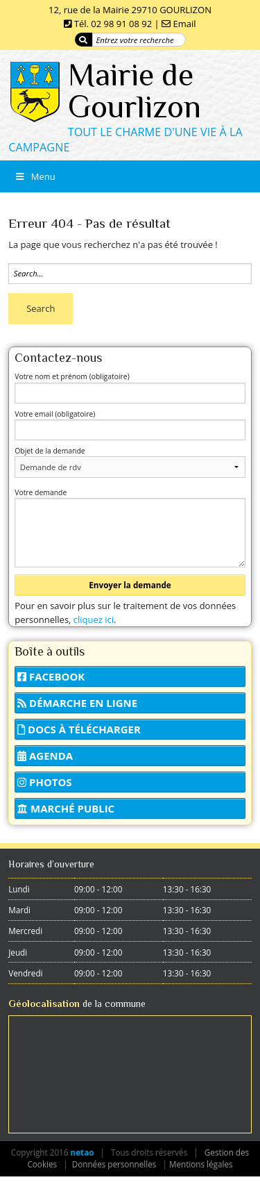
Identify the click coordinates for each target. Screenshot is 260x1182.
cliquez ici (93, 619)
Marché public (65, 808)
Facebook (51, 676)
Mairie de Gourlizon (134, 90)
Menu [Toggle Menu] (34, 176)
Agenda (45, 756)
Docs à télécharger (79, 729)
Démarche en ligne (77, 703)
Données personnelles (114, 1163)
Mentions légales (201, 1163)
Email (184, 23)
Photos (44, 782)
